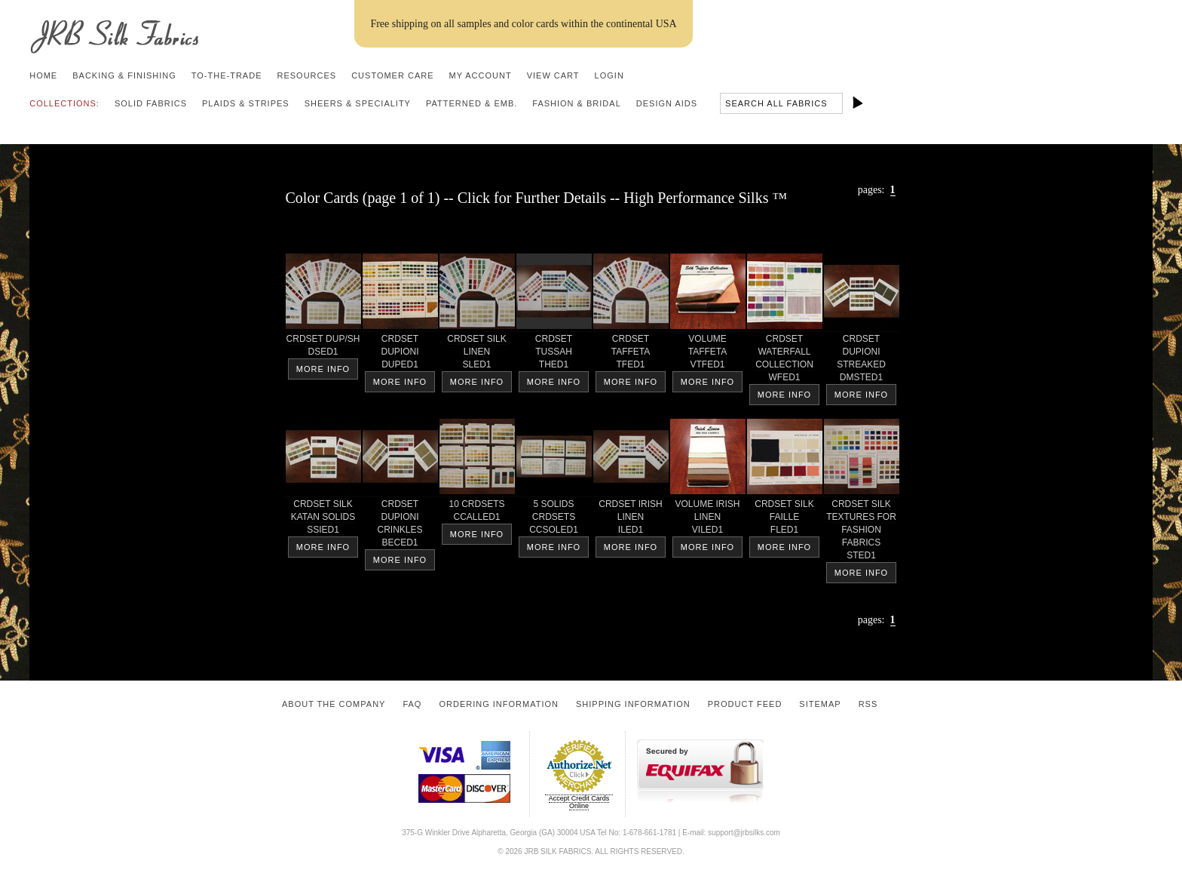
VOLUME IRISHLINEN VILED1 (708, 519)
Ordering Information (499, 703)
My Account (480, 75)
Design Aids (666, 103)
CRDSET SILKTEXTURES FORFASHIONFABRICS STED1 (861, 532)
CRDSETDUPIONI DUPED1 (400, 354)
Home (43, 75)
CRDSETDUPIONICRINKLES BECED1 (400, 526)
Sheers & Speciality (358, 103)
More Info (323, 368)
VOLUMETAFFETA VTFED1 (708, 354)
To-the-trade (226, 75)
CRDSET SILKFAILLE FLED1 (784, 519)
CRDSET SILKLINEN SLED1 (477, 354)
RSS (868, 703)
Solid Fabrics (151, 103)
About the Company (333, 703)
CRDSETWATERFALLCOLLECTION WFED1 (784, 361)
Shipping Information (633, 703)
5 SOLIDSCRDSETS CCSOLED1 (554, 519)
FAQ (412, 703)
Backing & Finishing (124, 75)
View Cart (553, 75)
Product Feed (745, 703)
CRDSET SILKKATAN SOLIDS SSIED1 (323, 519)
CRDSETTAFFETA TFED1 (631, 354)
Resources (306, 75)
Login (609, 75)
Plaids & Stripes (245, 103)
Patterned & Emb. (471, 103)
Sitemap (820, 703)
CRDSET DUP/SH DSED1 (323, 348)
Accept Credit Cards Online (579, 802)
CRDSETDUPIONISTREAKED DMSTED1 (861, 361)
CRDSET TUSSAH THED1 (554, 354)
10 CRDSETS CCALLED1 (477, 513)
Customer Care (392, 75)
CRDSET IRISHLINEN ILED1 (631, 519)
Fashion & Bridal (576, 103)
